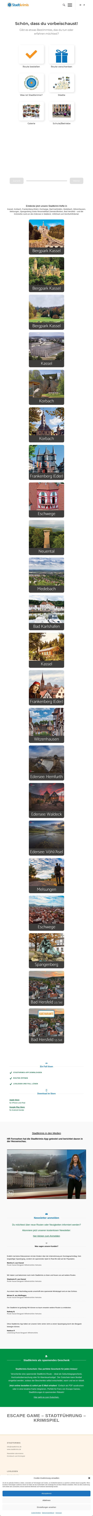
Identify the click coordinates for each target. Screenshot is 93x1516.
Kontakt (9, 1456)
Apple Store (14, 1054)
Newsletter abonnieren (15, 1407)
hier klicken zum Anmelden (46, 1190)
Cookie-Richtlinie (36, 1512)
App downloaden (13, 1429)
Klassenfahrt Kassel (14, 1434)
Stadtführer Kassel (13, 1437)
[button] (89, 1478)
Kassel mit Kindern (14, 1431)
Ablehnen (46, 1500)
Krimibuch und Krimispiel (16, 1410)
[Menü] (68, 5)
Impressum (58, 1512)
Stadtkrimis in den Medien (46, 1087)
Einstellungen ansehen (46, 1507)
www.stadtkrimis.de (14, 1403)
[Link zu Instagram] (80, 5)
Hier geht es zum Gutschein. (46, 1351)
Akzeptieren (46, 1493)
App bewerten (12, 1461)
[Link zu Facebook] (84, 5)
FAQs (9, 1459)
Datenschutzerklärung (48, 1512)
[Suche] (62, 5)
